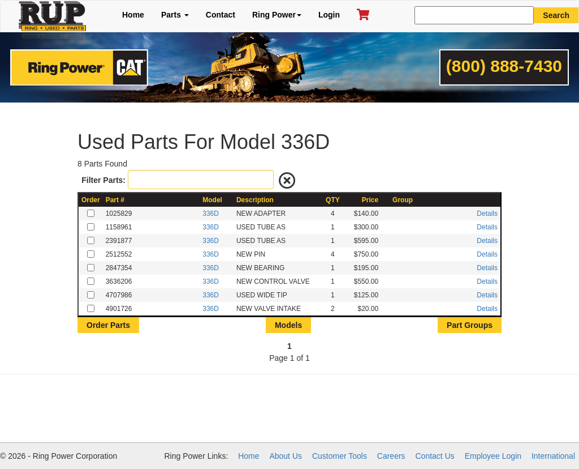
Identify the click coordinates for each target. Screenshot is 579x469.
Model (212, 200)
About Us (285, 456)
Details (487, 214)
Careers (391, 456)
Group (402, 200)
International (553, 456)
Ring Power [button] (276, 14)
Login (329, 14)
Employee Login (493, 456)
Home (133, 14)
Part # (115, 200)
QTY (333, 200)
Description (255, 200)
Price (370, 200)
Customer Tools (339, 456)
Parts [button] (175, 14)
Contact (220, 14)
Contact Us (435, 456)
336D (210, 214)
